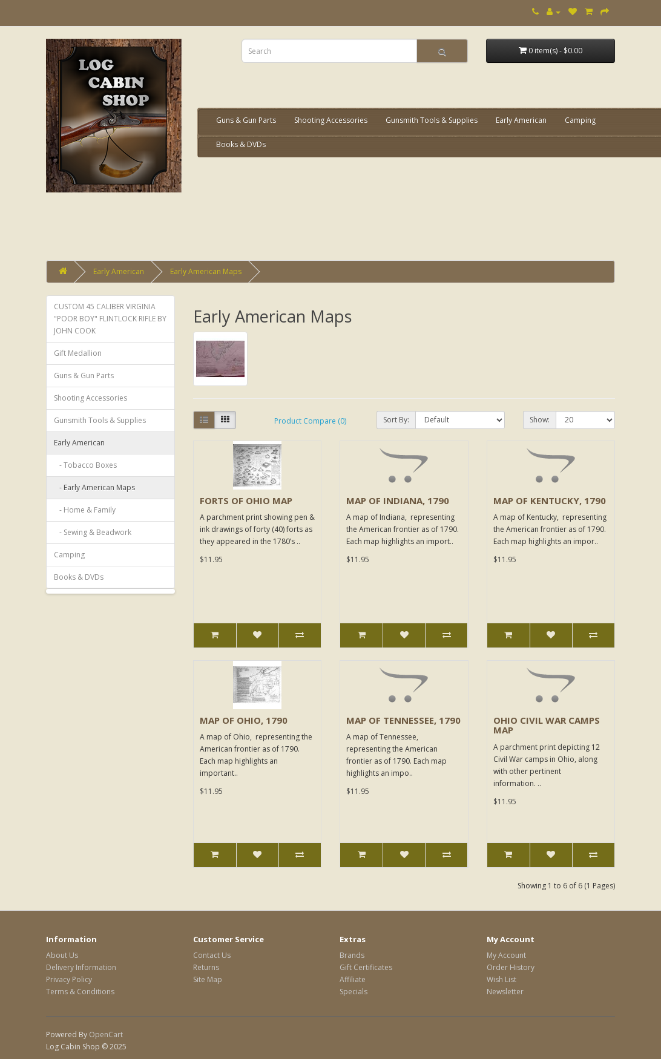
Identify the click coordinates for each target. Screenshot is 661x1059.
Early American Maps (206, 271)
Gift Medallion (78, 353)
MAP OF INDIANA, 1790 (397, 500)
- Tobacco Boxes (85, 465)
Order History (510, 967)
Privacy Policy (69, 979)
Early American (521, 120)
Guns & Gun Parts (246, 120)
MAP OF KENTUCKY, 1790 (549, 500)
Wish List (501, 979)
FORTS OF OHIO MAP (246, 500)
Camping (580, 120)
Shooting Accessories (330, 120)
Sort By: (396, 420)
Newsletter (505, 991)
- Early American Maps (94, 487)
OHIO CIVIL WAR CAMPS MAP (546, 725)
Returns (206, 967)
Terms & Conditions (80, 991)
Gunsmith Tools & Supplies (432, 120)
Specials (353, 991)
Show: (540, 420)
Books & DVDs (241, 144)
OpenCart (106, 1034)
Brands (352, 955)
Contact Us (212, 955)
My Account (506, 955)
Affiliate (353, 979)
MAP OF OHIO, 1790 (244, 720)
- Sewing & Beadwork (92, 532)
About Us (62, 955)
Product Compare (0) (310, 421)
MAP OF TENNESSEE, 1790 (403, 720)
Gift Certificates (366, 967)
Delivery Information (81, 967)
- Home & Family (85, 510)
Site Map (207, 979)
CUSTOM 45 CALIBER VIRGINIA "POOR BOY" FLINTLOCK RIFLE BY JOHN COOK (110, 318)
